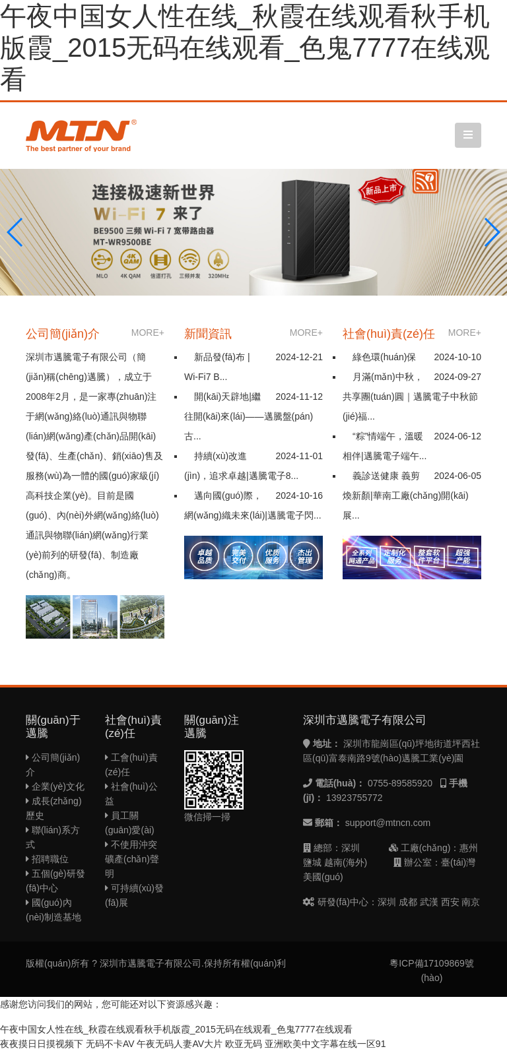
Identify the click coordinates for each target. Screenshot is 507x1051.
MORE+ (147, 332)
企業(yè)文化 (55, 786)
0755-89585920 (400, 783)
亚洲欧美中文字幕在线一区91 (325, 1043)
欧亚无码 (243, 1043)
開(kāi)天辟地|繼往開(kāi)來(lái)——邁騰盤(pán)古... (248, 416)
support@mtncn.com (387, 822)
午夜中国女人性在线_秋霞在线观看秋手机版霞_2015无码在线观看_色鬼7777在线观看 (245, 47)
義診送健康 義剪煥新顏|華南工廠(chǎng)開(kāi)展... (406, 495)
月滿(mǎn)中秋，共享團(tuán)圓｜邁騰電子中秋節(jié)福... (410, 396)
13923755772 (354, 797)
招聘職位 (47, 859)
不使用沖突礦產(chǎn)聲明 (132, 859)
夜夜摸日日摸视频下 (41, 1043)
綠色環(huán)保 (384, 357)
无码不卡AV (110, 1043)
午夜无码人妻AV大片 (179, 1043)
